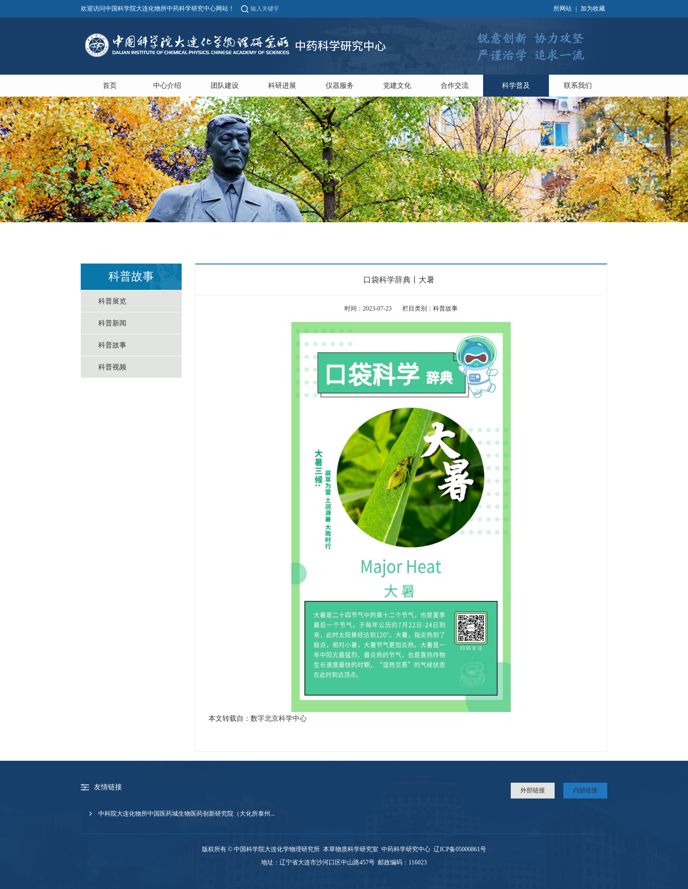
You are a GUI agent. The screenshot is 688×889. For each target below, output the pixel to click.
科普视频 (112, 367)
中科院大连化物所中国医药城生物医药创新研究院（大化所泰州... (186, 813)
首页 (110, 85)
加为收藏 (592, 8)
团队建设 (225, 85)
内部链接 (585, 790)
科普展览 (112, 301)
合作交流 (455, 85)
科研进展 (282, 85)
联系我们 (578, 85)
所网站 (562, 8)
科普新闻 (112, 323)
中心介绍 (167, 85)
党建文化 (397, 85)
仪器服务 (340, 85)
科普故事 (112, 345)
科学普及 (516, 85)
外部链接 (532, 790)
